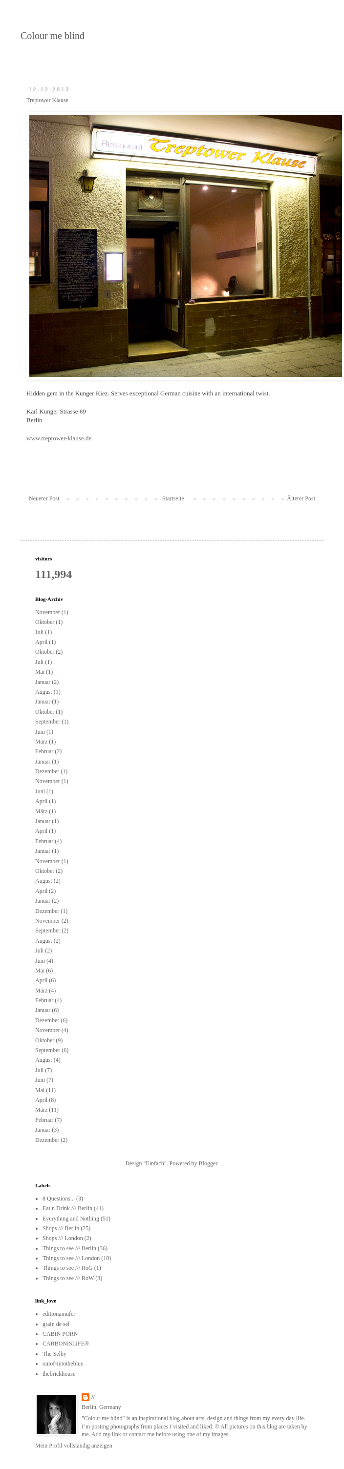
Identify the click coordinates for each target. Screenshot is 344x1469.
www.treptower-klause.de (58, 438)
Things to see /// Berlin (69, 1248)
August (43, 691)
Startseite (173, 498)
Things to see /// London (71, 1258)
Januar (42, 682)
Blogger (208, 1163)
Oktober (44, 622)
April (41, 642)
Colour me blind (53, 35)
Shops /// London (63, 1238)
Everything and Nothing (71, 1218)
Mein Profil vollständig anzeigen (73, 1445)
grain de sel (56, 1324)
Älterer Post (301, 498)
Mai (39, 671)
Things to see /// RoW (68, 1278)
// (93, 1397)
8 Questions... (59, 1198)
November (47, 612)
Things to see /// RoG (68, 1267)
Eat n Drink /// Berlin (67, 1208)
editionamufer (59, 1313)
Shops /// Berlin (61, 1228)
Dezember (47, 771)
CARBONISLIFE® (66, 1343)
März (41, 741)
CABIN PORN (60, 1333)
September (47, 721)
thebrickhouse (59, 1373)
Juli (39, 632)
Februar (44, 751)
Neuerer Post (44, 498)
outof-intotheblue (63, 1363)
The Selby (54, 1353)
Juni (40, 731)
